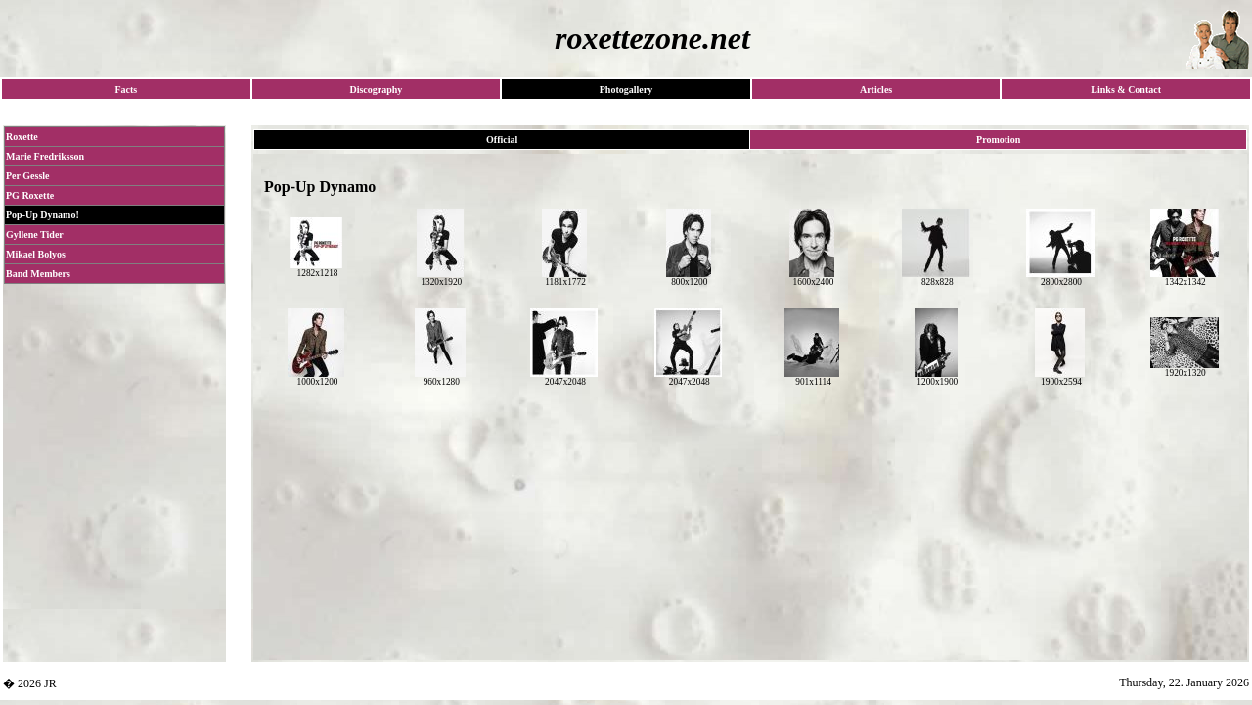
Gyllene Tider (35, 234)
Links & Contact (1126, 89)
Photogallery (626, 89)
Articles (876, 89)
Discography (375, 89)
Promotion (998, 139)
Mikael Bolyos (36, 254)
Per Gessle (28, 175)
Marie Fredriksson (45, 156)
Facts (125, 89)
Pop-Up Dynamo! (42, 215)
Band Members (38, 273)
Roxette (22, 136)
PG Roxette (30, 195)
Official (501, 139)
